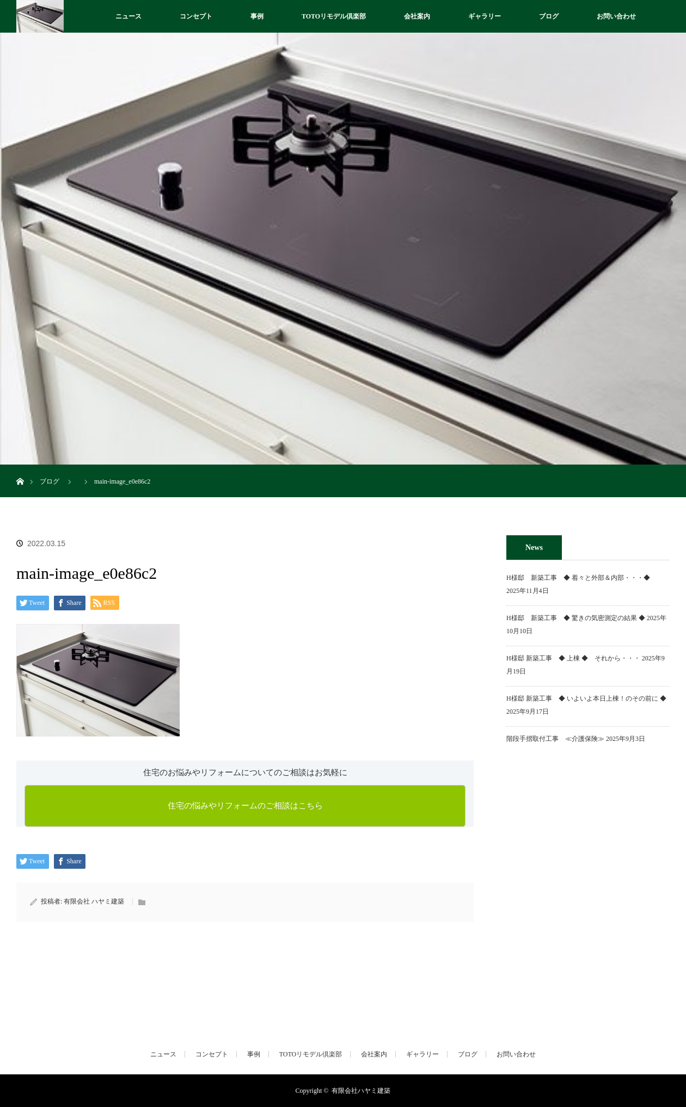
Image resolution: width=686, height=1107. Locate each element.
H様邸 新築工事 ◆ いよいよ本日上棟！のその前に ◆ (586, 698)
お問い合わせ (616, 16)
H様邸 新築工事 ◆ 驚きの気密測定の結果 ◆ (575, 618)
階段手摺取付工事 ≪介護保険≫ (555, 739)
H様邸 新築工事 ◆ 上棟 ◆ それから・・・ (573, 658)
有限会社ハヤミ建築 (361, 1090)
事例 (257, 16)
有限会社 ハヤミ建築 (94, 901)
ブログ (549, 16)
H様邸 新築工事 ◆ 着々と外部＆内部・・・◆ (581, 578)
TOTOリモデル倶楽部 (334, 16)
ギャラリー (484, 16)
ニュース (128, 16)
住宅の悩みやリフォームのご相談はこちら (245, 805)
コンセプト (196, 16)
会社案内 (417, 16)
